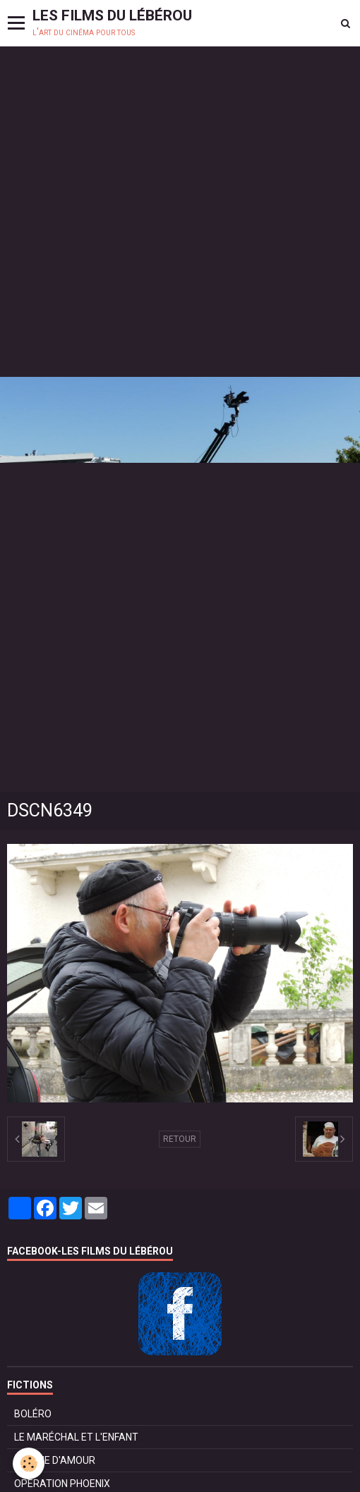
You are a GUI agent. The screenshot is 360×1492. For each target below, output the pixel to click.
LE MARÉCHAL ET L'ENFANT (76, 1437)
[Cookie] (28, 1463)
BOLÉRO (33, 1413)
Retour (179, 1139)
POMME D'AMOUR (54, 1460)
